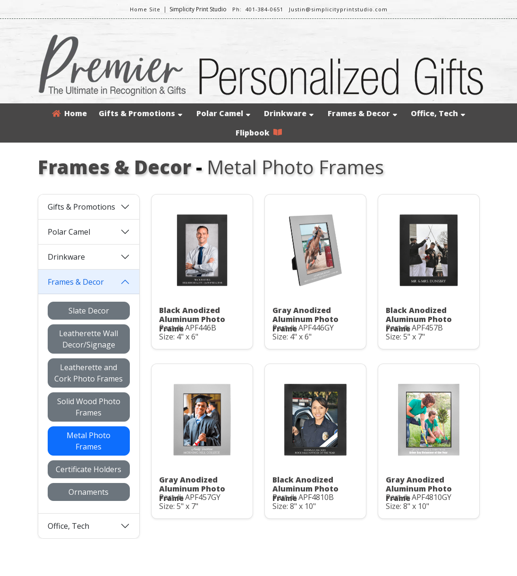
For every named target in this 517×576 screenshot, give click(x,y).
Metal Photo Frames (88, 441)
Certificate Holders (88, 469)
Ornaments (88, 492)
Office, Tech (438, 113)
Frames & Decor (362, 113)
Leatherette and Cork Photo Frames (88, 373)
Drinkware (289, 113)
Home (69, 113)
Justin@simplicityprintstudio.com (338, 9)
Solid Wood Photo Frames (88, 407)
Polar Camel (223, 113)
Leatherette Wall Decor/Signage (88, 339)
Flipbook (259, 132)
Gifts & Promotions (140, 113)
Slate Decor (88, 310)
